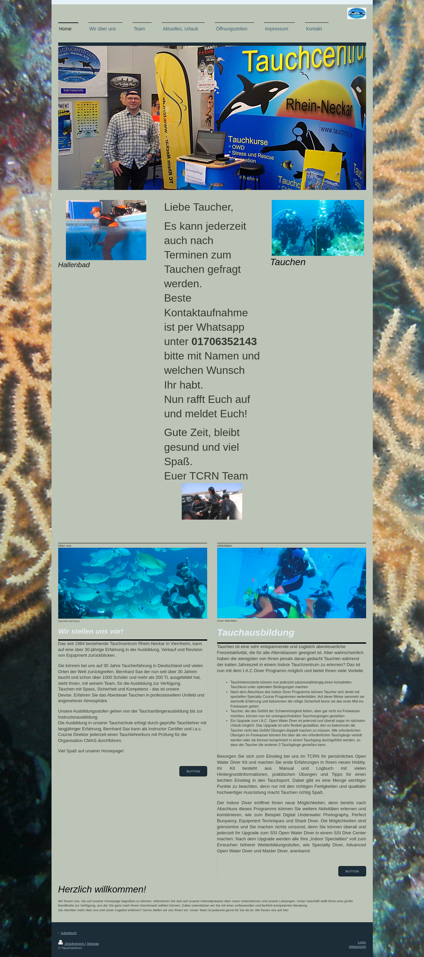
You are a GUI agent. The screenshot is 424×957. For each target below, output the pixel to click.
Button (193, 771)
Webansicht (357, 946)
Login (362, 942)
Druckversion (71, 943)
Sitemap (93, 943)
